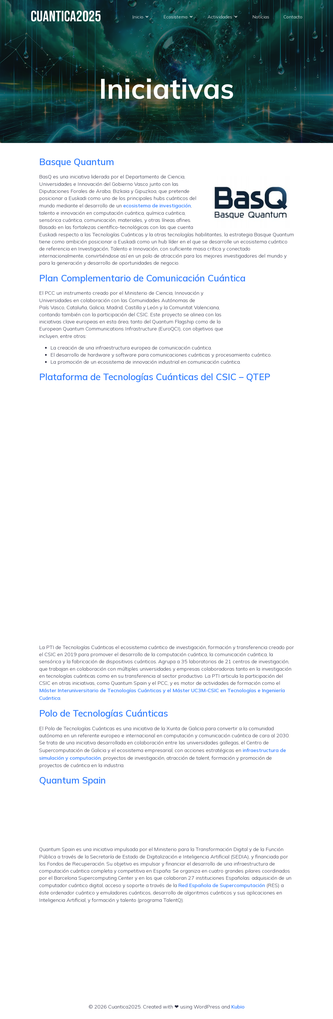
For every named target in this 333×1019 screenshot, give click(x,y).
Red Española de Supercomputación (221, 885)
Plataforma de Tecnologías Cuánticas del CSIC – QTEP (154, 376)
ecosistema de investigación (157, 205)
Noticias (260, 17)
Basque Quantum (76, 161)
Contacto (292, 17)
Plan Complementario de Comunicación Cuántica (142, 278)
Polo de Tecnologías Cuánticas (103, 713)
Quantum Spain (72, 780)
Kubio (238, 1006)
